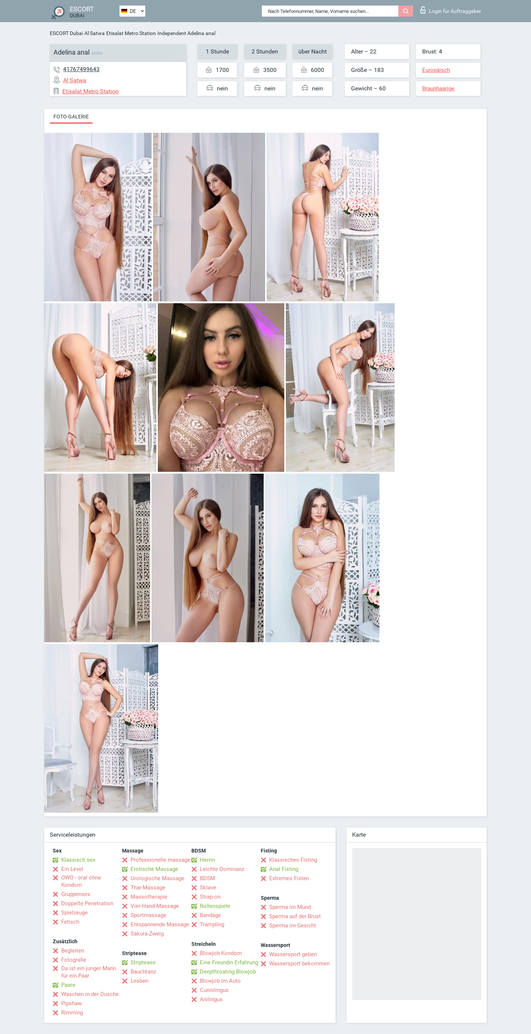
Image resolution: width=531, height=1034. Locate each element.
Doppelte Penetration (87, 903)
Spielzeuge (74, 912)
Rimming (72, 1012)
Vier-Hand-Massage (155, 906)
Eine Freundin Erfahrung (229, 962)
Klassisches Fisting (293, 860)
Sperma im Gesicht (292, 925)
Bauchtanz (143, 971)
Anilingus (211, 999)
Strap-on (210, 896)
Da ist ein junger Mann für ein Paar (88, 972)
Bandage (210, 915)
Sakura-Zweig (147, 933)
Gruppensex (75, 894)
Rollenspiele (215, 906)
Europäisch (436, 70)
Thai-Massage (148, 887)
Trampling (212, 924)
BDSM (207, 878)
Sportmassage (148, 915)
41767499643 (81, 69)
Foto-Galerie (71, 117)
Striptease (143, 962)
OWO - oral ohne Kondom (81, 881)
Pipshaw (71, 1003)
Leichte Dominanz (222, 869)
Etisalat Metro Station (131, 33)
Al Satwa (94, 33)
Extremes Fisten (289, 878)
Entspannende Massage (160, 924)
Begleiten (72, 950)
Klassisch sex (78, 860)
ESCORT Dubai (66, 33)
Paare (68, 985)
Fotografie (73, 960)
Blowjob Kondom (221, 953)
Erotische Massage (154, 869)
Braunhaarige (438, 88)
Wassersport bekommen (299, 963)
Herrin (207, 860)
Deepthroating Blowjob (228, 971)
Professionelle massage (160, 860)
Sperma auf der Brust (295, 916)
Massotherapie (149, 896)
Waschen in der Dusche (90, 994)
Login (450, 10)
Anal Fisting (283, 869)
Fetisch (70, 922)
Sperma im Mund (290, 907)
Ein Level (72, 869)
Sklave (208, 887)
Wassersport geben (293, 954)
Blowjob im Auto (220, 981)
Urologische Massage (157, 878)
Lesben (139, 981)
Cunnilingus (214, 990)
